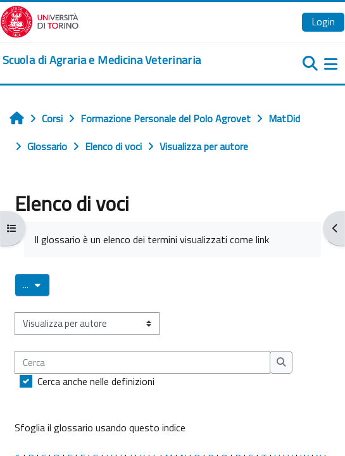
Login (323, 21)
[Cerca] (142, 362)
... (36, 284)
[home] (102, 60)
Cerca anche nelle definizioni (95, 381)
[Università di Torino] (39, 20)
